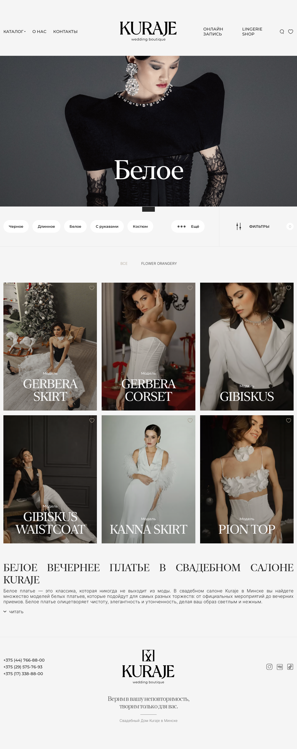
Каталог (13, 31)
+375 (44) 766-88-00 (24, 660)
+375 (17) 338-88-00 (23, 673)
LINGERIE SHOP (252, 32)
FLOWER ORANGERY (159, 263)
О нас (39, 31)
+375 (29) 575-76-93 (22, 666)
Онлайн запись (213, 32)
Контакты (65, 31)
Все (124, 263)
